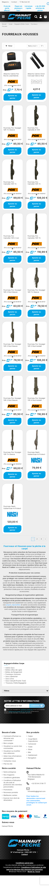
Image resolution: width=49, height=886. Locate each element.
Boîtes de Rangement (13, 672)
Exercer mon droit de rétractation (11, 799)
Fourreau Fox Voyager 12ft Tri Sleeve (12, 129)
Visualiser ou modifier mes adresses (12, 752)
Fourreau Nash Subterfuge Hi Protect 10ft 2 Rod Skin (12, 508)
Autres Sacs (10, 668)
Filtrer (9, 46)
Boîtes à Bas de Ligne (13, 670)
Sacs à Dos (9, 679)
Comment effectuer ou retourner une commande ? (12, 738)
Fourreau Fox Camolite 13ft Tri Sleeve (34, 238)
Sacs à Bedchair (11, 676)
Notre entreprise (10, 772)
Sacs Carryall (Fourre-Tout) (15, 681)
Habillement (32, 755)
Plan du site (8, 764)
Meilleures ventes (10, 795)
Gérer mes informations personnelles (13, 757)
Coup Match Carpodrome (33, 740)
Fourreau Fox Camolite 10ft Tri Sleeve (10, 184)
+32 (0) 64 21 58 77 (38, 783)
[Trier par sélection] (33, 46)
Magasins (5, 2)
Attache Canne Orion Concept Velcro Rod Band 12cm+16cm (36, 76)
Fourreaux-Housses (13, 674)
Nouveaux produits (11, 792)
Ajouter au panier (12, 96)
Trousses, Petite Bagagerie (15, 683)
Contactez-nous (10, 761)
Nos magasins (9, 775)
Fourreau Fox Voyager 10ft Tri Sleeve (36, 291)
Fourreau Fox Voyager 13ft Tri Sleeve (12, 453)
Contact (14, 2)
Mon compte (8, 743)
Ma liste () (24, 2)
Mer (29, 752)
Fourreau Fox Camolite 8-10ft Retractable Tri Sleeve (37, 130)
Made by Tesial (34, 872)
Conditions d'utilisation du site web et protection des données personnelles (26, 868)
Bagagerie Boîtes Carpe (14, 663)
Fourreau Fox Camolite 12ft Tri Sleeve (34, 184)
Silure (30, 749)
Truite (30, 747)
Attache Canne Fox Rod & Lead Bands (11, 75)
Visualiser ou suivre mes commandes (13, 747)
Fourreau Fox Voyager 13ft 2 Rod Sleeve (12, 399)
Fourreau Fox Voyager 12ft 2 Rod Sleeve (12, 345)
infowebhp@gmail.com (37, 791)
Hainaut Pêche (7, 826)
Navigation (32, 758)
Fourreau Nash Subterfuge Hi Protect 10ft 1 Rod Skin (36, 454)
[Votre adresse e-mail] (16, 706)
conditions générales (26, 709)
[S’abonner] (37, 706)
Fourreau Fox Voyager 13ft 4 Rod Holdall (36, 399)
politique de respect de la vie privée (19, 711)
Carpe (30, 736)
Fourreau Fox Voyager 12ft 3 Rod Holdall (36, 345)
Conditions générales (12, 777)
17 (42, 46)
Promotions (8, 790)
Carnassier (32, 744)
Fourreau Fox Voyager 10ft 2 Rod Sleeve (12, 291)
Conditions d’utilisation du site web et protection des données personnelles (13, 783)
